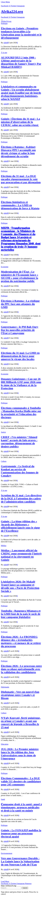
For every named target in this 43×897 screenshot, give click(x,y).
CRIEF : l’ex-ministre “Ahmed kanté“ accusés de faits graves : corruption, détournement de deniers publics (19, 442)
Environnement (6, 853)
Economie (4, 267)
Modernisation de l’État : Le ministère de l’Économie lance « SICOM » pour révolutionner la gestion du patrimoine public (19, 276)
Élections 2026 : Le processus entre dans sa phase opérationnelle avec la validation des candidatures (21, 669)
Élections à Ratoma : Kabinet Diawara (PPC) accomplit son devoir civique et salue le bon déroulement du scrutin (18, 151)
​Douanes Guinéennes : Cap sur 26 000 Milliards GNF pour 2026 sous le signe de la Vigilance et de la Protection (21, 383)
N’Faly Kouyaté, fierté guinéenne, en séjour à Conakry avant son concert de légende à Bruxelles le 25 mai (21, 722)
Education (4, 744)
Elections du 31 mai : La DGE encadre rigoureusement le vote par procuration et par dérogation (21, 179)
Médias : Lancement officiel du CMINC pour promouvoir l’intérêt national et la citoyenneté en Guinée (21, 555)
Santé (3, 799)
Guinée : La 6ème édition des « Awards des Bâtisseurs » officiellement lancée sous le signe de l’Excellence (20, 526)
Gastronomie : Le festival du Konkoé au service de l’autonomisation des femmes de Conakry (19, 471)
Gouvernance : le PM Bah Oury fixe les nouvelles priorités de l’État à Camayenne (19, 330)
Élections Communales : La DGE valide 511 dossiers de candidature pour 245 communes (21, 781)
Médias (3, 546)
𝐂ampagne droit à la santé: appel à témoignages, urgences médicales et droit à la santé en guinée (21, 807)
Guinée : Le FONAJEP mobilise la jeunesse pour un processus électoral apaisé (21, 833)
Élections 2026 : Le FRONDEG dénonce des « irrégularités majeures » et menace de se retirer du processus (21, 641)
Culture (3, 461)
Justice (3, 432)
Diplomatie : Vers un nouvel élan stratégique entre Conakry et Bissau (20, 695)
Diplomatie (5, 687)
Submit (25, 888)
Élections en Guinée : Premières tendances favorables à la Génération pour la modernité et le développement (21, 33)
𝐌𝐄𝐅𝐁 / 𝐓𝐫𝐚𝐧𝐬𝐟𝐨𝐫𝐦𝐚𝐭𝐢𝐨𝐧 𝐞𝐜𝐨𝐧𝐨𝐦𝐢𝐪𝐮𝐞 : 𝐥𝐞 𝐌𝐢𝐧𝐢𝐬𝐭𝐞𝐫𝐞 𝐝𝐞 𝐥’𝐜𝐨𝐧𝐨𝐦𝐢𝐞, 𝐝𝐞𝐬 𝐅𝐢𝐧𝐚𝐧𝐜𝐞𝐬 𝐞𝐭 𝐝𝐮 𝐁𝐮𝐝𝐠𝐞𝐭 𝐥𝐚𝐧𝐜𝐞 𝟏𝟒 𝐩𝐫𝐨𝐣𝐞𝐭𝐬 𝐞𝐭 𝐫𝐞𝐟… (20, 238)
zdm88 (6, 43)
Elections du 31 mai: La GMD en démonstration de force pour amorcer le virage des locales (20, 356)
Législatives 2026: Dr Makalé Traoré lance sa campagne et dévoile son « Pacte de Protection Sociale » (20, 586)
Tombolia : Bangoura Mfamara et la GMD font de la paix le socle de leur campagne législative (21, 614)
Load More (5, 881)
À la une (4, 53)
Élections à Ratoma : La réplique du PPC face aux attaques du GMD (20, 304)
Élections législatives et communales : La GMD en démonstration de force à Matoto (20, 205)
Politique (4, 23)
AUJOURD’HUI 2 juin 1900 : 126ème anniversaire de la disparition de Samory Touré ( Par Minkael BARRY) (21, 62)
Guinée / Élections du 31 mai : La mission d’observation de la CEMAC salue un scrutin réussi (20, 122)
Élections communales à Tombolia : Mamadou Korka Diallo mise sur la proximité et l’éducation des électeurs (21, 412)
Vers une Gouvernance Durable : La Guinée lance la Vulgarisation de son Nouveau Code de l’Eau (20, 861)
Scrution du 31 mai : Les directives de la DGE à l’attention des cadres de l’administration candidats (21, 498)
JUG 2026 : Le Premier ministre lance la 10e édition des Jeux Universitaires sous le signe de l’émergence (20, 754)
